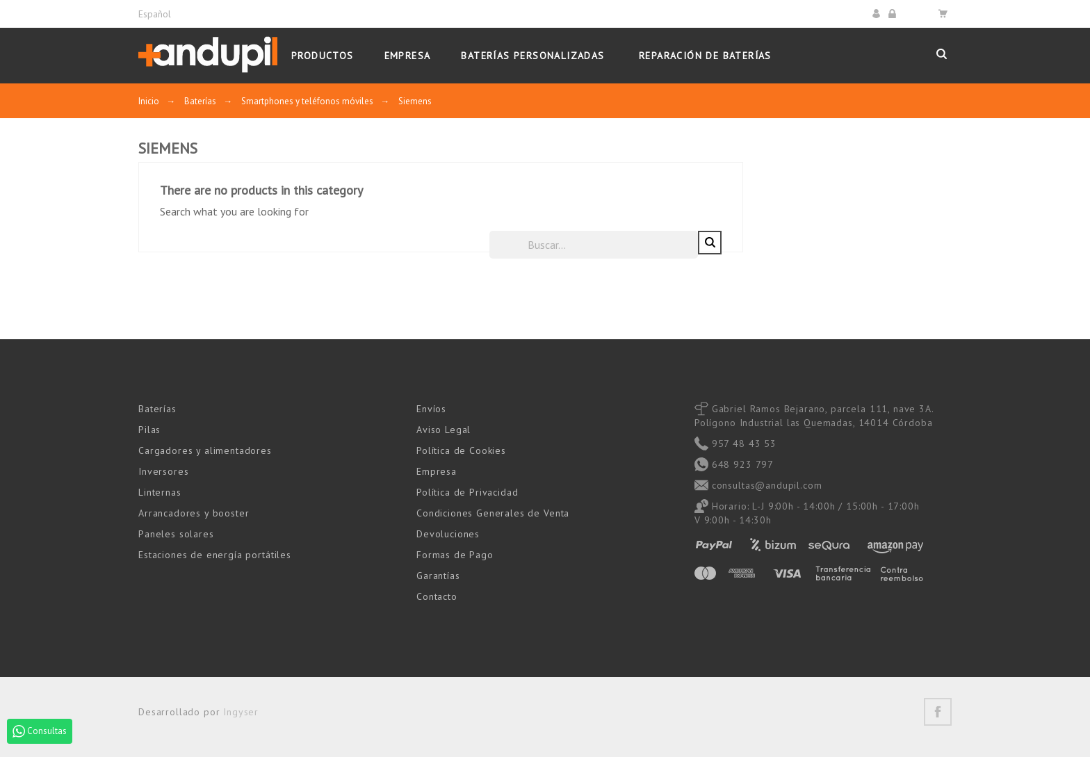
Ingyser (241, 711)
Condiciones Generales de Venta (492, 512)
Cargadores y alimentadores (205, 449)
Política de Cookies (461, 449)
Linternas (159, 491)
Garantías (438, 575)
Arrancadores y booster (193, 512)
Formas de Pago (455, 554)
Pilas (149, 429)
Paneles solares (176, 533)
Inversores (163, 470)
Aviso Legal (443, 429)
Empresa (436, 470)
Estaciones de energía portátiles (214, 554)
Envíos (431, 408)
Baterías (157, 408)
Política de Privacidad (467, 491)
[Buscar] (802, 244)
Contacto (436, 595)
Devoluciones (448, 533)
